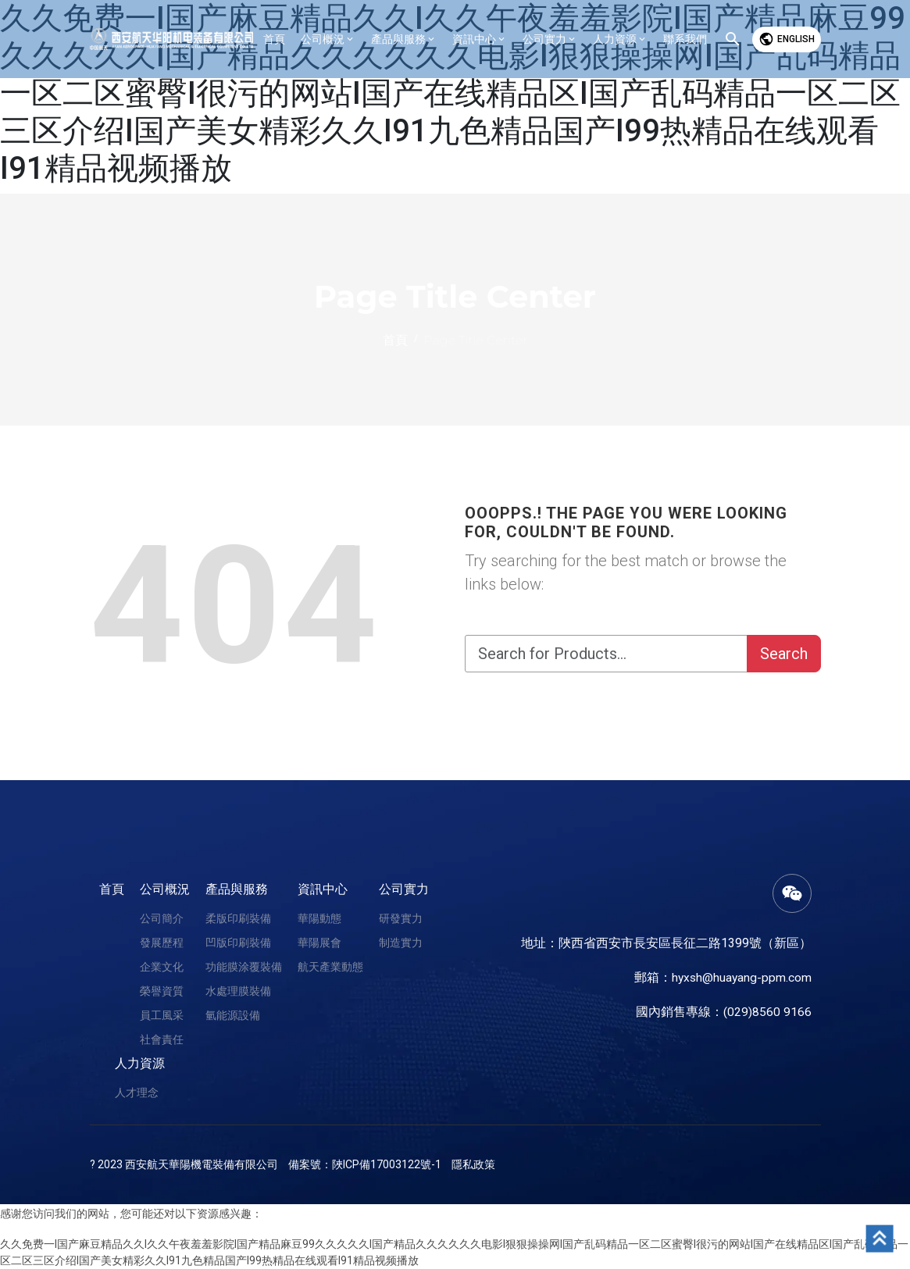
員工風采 (162, 1015)
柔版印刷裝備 (238, 918)
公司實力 (404, 889)
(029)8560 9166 (767, 1011)
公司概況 (165, 889)
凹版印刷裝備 (238, 942)
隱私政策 (473, 1164)
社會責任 (162, 1039)
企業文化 (162, 967)
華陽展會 (319, 942)
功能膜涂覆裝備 (243, 967)
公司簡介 (162, 918)
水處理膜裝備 (238, 991)
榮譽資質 (162, 991)
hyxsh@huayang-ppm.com (740, 977)
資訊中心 (323, 889)
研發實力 (401, 918)
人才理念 (137, 1092)
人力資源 (140, 1063)
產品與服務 (236, 889)
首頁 (111, 889)
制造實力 (401, 942)
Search (784, 653)
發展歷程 (162, 942)
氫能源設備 (232, 1015)
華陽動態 (319, 918)
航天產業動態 (330, 967)
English (786, 39)
